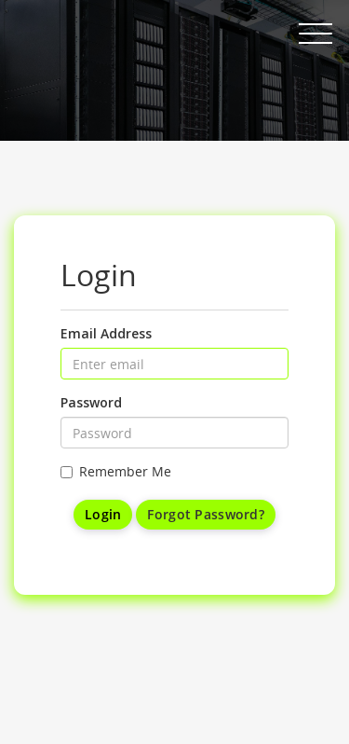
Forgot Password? (205, 514)
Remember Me (115, 471)
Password (91, 402)
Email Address (106, 333)
